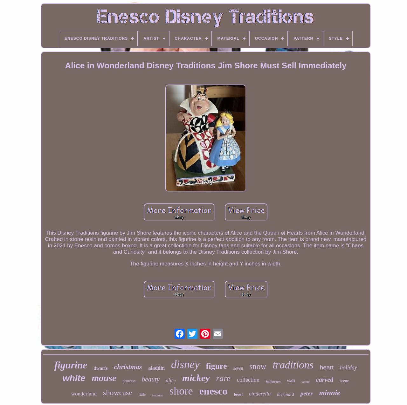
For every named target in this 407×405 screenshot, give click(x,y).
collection (248, 380)
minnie (329, 393)
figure (216, 366)
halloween (273, 381)
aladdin (156, 368)
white (74, 378)
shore (181, 391)
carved (324, 379)
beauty (151, 379)
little (142, 394)
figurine (70, 365)
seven (238, 368)
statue (305, 381)
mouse (104, 378)
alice (171, 380)
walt (291, 380)
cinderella (260, 394)
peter (306, 393)
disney (185, 364)
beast (238, 394)
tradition (157, 395)
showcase (117, 392)
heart (327, 367)
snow (258, 366)
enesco (213, 391)
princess (129, 381)
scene (344, 380)
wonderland (84, 394)
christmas (128, 367)
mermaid (285, 394)
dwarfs (100, 368)
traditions (292, 365)
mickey (196, 378)
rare (223, 378)
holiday (348, 367)
